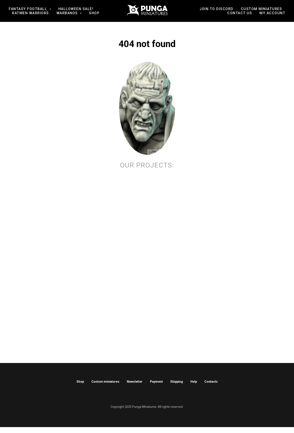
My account (272, 13)
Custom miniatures (105, 381)
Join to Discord (216, 9)
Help (193, 381)
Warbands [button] (67, 13)
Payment (156, 381)
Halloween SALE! (76, 9)
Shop (94, 13)
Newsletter (135, 381)
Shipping (176, 381)
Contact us (239, 13)
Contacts (211, 381)
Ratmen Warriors (30, 13)
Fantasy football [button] (28, 9)
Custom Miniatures (261, 9)
